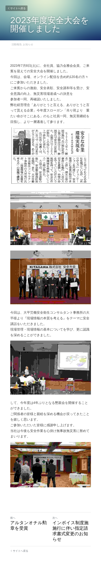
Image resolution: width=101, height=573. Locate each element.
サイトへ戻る (16, 8)
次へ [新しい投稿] (55, 517)
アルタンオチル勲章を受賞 (28, 525)
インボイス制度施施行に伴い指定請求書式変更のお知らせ (70, 531)
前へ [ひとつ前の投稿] (12, 517)
